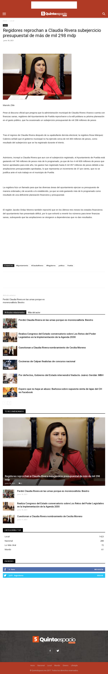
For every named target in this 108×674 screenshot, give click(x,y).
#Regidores (51, 265)
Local (12, 21)
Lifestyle (74, 665)
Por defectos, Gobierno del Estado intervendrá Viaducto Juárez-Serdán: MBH (61, 375)
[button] (104, 14)
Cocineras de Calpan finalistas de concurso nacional (47, 361)
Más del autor (34, 312)
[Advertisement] (54, 5)
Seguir (100, 575)
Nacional (9, 540)
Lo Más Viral (10, 545)
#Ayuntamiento (22, 265)
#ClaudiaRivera (37, 265)
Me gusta (98, 569)
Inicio (5, 21)
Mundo (8, 549)
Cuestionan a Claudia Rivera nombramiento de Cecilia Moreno (52, 347)
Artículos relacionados (15, 312)
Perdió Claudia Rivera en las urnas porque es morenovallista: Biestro (24, 301)
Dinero (65, 665)
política (61, 265)
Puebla (70, 265)
